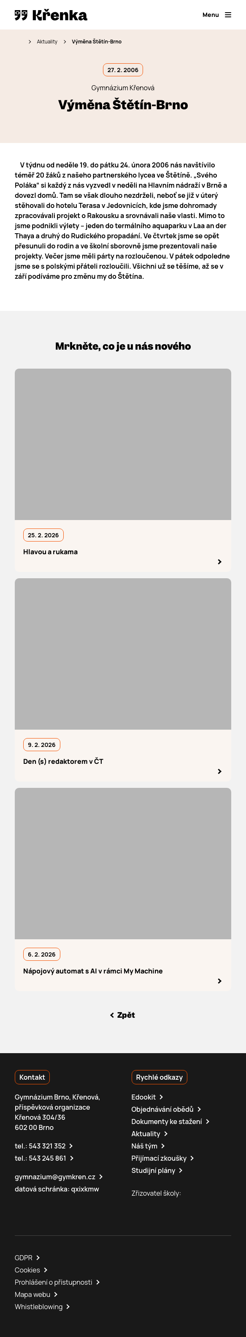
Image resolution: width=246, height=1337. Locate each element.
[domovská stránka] (51, 15)
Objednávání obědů (163, 1109)
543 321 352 (47, 1146)
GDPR (23, 1257)
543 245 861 (47, 1158)
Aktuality (47, 41)
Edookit (144, 1097)
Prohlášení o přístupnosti (53, 1282)
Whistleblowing (38, 1306)
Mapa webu (32, 1294)
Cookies (27, 1270)
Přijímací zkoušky (159, 1158)
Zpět (126, 1015)
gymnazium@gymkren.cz (55, 1176)
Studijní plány (154, 1170)
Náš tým (145, 1146)
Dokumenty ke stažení (167, 1121)
